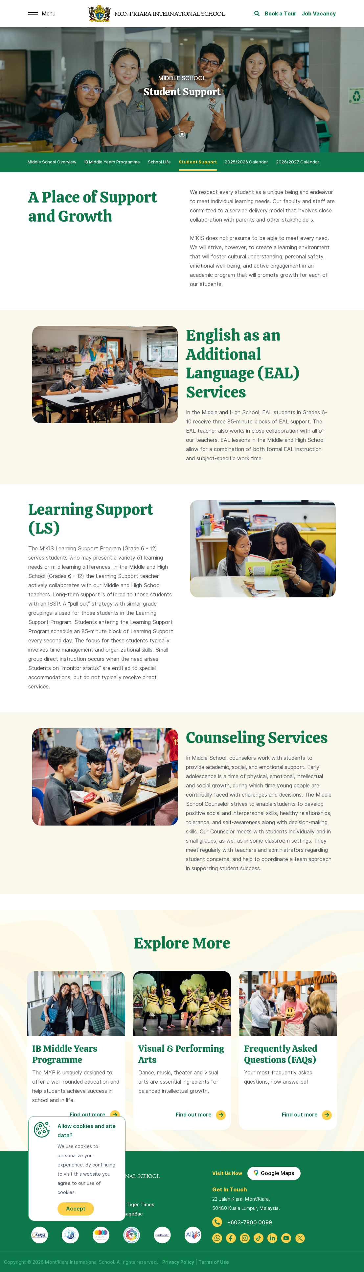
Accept (75, 1209)
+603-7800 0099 (242, 1222)
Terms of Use (213, 1262)
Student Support (198, 161)
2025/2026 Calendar (246, 161)
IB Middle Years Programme (112, 161)
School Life (159, 161)
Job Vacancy (319, 14)
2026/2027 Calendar (297, 161)
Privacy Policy (178, 1262)
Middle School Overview (52, 161)
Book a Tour (280, 14)
